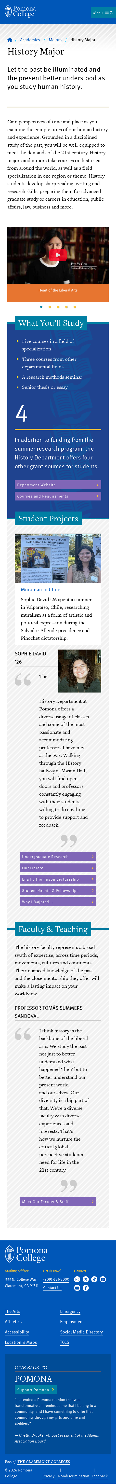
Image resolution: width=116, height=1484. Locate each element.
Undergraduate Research (45, 857)
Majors (55, 39)
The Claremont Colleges (43, 1461)
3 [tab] (58, 307)
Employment (72, 1321)
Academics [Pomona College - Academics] (30, 39)
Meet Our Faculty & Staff (45, 1202)
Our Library (32, 868)
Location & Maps (21, 1342)
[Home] (20, 11)
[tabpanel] (58, 265)
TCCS (64, 1342)
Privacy (48, 1476)
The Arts (12, 1311)
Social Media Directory (81, 1331)
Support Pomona (33, 1390)
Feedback (100, 1476)
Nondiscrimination (73, 1476)
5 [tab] (75, 307)
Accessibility (17, 1331)
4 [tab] (66, 307)
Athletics (13, 1321)
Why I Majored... (37, 902)
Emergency (70, 1311)
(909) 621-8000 (56, 1279)
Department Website (36, 485)
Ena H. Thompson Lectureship (50, 879)
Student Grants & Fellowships (50, 890)
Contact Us (52, 1287)
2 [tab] (50, 307)
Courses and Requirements (42, 496)
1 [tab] (41, 307)
